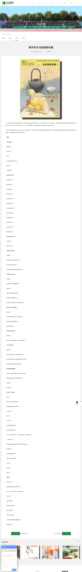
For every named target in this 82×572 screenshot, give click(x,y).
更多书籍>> (78, 541)
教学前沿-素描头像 (24, 533)
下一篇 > (66, 533)
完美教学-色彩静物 (58, 533)
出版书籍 (9, 34)
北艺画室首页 (4, 34)
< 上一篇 (15, 533)
